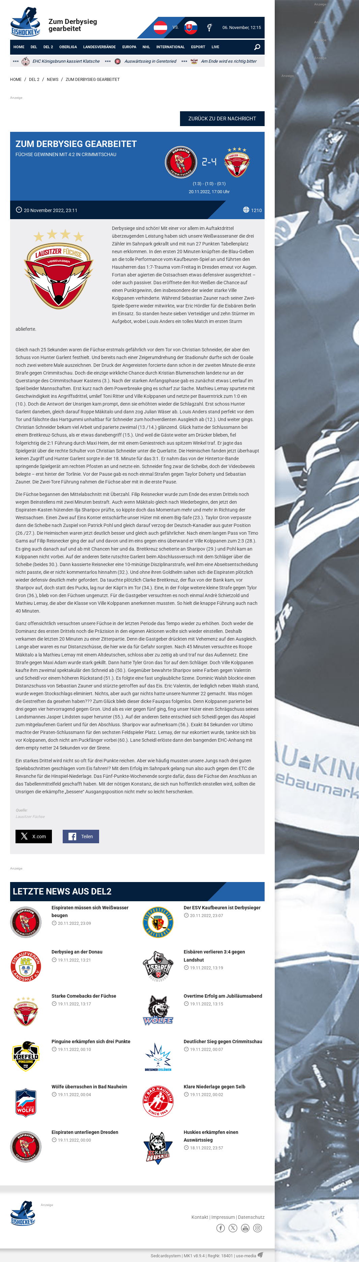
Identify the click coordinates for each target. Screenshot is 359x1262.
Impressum (223, 1217)
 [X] (233, 1228)
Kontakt (199, 1217)
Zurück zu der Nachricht (225, 118)
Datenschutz (251, 1217)
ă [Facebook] (220, 1228)
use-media (246, 1255)
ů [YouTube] (245, 1228)
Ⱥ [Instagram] (258, 1228)
